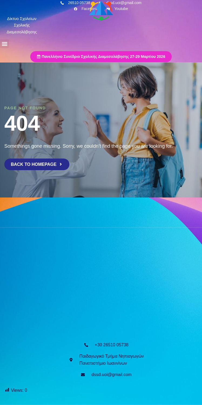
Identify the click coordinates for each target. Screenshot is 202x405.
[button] (4, 43)
